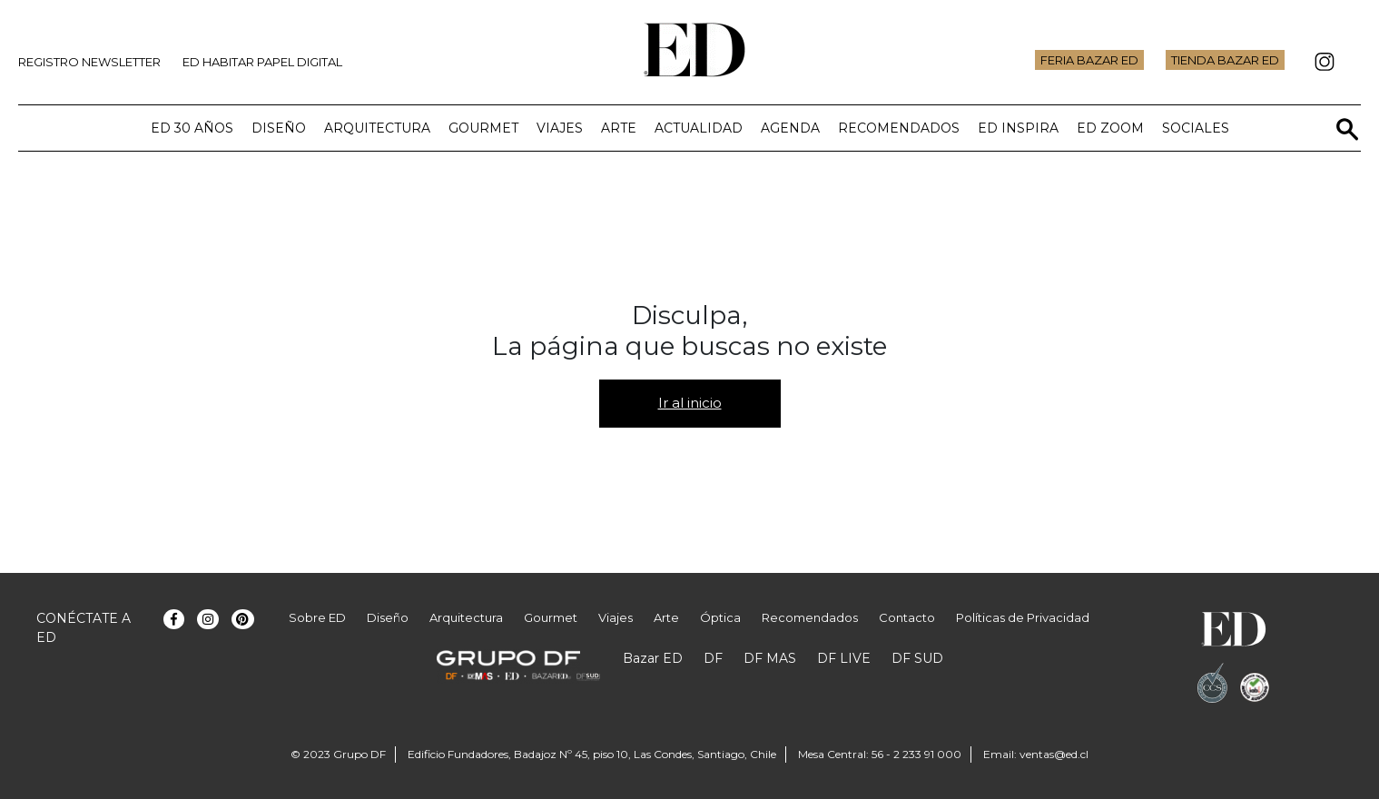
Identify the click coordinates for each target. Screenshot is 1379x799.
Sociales (1195, 128)
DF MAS (770, 658)
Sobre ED (317, 617)
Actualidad (699, 128)
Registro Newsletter (89, 61)
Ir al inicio (690, 402)
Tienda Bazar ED (1225, 60)
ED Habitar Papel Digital (262, 61)
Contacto (907, 617)
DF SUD (917, 658)
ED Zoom (1110, 128)
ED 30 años (192, 128)
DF (713, 658)
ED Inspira (1018, 128)
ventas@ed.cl (1053, 754)
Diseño (278, 128)
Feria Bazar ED (1089, 60)
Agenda (790, 128)
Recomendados (899, 128)
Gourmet (483, 128)
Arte (618, 128)
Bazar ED (653, 658)
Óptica (720, 617)
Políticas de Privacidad (1022, 617)
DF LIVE (844, 658)
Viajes (560, 128)
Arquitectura (377, 128)
